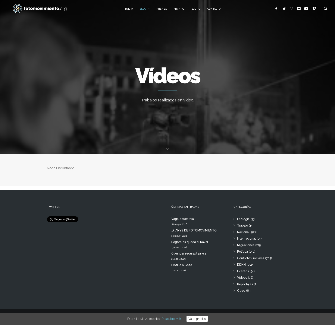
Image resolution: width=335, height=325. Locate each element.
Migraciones (245, 245)
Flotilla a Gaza (181, 265)
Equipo (199, 10)
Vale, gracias (197, 319)
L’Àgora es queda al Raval (189, 242)
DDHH (241, 264)
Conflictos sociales (250, 258)
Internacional (246, 238)
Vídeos (242, 277)
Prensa (165, 10)
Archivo (183, 10)
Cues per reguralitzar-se (189, 253)
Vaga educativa (182, 219)
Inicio (133, 10)
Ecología (243, 219)
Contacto (217, 10)
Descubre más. (172, 319)
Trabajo (242, 225)
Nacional (243, 232)
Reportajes (245, 284)
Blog (149, 10)
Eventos (243, 271)
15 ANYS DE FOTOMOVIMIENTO (194, 230)
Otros (241, 290)
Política (242, 251)
